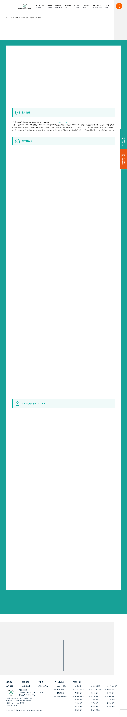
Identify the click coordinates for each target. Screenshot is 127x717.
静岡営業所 (78, 700)
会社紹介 (9, 682)
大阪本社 (78, 686)
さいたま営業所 (112, 686)
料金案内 (25, 682)
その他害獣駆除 (62, 696)
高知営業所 (94, 706)
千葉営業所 (110, 689)
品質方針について (11, 705)
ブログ (40, 682)
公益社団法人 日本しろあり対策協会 (17, 698)
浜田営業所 (94, 703)
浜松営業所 (78, 703)
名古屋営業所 (79, 696)
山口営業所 (110, 700)
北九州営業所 (95, 710)
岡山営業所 (94, 696)
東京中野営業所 (96, 689)
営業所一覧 (77, 682)
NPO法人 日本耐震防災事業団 (15, 701)
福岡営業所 (110, 706)
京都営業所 (78, 693)
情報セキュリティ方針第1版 (15, 703)
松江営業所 (110, 696)
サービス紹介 (59, 682)
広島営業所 (94, 700)
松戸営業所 (110, 693)
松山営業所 (78, 706)
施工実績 (9, 686)
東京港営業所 (95, 686)
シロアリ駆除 (61, 686)
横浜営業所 (94, 693)
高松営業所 (110, 703)
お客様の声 (26, 686)
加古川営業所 (79, 689)
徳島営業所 (78, 710)
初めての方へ (43, 686)
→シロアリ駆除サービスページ (61, 122)
